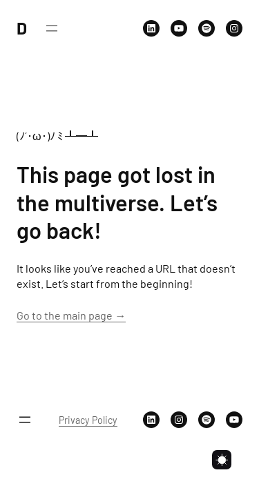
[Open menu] (52, 28)
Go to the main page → (71, 315)
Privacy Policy (88, 420)
